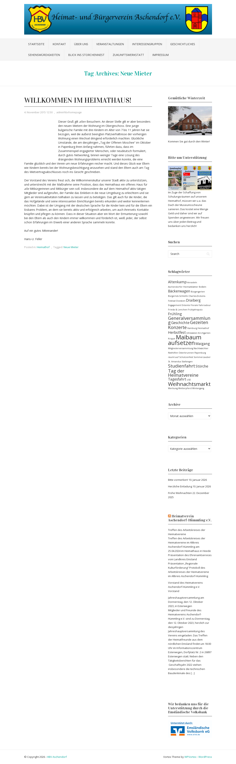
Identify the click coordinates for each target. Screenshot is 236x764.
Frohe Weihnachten (180, 493)
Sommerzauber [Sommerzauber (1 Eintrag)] (202, 357)
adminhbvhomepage (69, 112)
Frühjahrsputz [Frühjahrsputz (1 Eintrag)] (195, 309)
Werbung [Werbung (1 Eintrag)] (173, 388)
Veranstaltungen (110, 44)
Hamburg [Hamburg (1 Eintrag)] (192, 328)
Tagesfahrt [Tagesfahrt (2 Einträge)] (177, 379)
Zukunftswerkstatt (128, 55)
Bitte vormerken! (178, 480)
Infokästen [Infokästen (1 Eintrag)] (191, 333)
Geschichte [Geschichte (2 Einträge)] (180, 322)
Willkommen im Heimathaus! (77, 100)
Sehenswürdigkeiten (44, 55)
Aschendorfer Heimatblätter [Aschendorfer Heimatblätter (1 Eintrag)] (183, 286)
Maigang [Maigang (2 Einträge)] (202, 343)
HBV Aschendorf (57, 757)
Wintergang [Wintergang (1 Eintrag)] (198, 388)
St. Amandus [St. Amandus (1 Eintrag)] (174, 361)
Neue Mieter (71, 247)
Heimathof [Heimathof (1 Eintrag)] (203, 328)
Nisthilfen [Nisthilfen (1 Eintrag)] (173, 352)
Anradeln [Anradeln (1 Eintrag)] (192, 282)
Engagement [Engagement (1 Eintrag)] (174, 305)
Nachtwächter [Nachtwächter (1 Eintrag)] (201, 348)
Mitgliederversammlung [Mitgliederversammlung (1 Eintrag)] (180, 348)
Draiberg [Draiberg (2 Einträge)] (193, 300)
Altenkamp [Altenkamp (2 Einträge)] (177, 281)
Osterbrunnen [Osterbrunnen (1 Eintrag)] (186, 352)
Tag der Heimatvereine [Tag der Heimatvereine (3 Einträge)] (183, 373)
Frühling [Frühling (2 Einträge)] (175, 313)
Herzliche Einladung (180, 486)
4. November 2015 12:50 (38, 112)
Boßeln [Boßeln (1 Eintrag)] (202, 286)
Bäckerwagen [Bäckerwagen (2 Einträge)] (179, 291)
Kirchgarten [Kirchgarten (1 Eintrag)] (204, 333)
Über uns (81, 44)
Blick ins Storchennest (86, 55)
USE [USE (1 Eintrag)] (189, 379)
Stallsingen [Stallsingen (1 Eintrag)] (187, 361)
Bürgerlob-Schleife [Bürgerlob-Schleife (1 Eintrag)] (178, 296)
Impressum (160, 55)
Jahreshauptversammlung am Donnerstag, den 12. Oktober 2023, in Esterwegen (186, 602)
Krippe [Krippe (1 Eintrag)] (171, 338)
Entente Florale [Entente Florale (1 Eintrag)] (190, 305)
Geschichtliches (182, 44)
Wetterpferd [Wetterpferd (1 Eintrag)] (185, 388)
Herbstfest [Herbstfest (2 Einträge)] (177, 332)
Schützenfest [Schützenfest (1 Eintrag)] (186, 357)
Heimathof (43, 247)
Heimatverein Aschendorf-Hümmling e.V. (189, 518)
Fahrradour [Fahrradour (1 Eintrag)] (205, 305)
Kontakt (59, 44)
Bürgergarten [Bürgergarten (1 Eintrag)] (198, 291)
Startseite (36, 44)
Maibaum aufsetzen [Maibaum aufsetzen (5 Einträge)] (184, 340)
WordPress (205, 757)
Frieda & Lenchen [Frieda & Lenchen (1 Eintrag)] (177, 309)
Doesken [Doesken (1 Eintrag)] (180, 300)
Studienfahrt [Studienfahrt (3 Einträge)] (181, 366)
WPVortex (190, 757)
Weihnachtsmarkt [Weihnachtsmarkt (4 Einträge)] (189, 383)
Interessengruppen (147, 44)
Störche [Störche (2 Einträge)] (202, 366)
